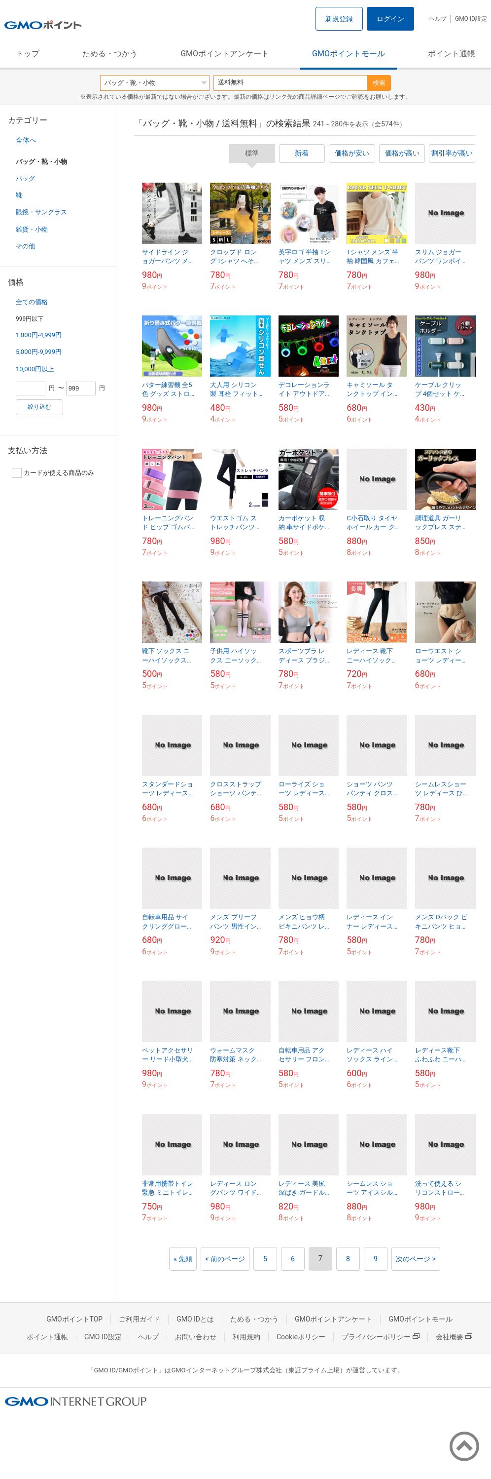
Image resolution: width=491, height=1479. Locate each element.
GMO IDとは (195, 1319)
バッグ (25, 178)
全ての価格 (32, 302)
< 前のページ (225, 1259)
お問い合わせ (195, 1337)
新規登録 (339, 19)
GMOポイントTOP (74, 1319)
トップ (27, 53)
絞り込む (39, 406)
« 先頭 (183, 1259)
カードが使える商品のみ (53, 473)
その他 (25, 246)
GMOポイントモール (348, 53)
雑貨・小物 (32, 229)
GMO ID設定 (471, 18)
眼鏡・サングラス (41, 212)
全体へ (26, 140)
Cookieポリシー (301, 1337)
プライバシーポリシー (381, 1337)
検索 (379, 82)
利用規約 (246, 1337)
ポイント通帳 (451, 53)
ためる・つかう (110, 53)
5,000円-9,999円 (39, 351)
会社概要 (454, 1337)
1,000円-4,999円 (39, 335)
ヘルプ (438, 18)
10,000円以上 (35, 369)
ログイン (390, 19)
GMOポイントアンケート (224, 53)
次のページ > (416, 1259)
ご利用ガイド (139, 1319)
